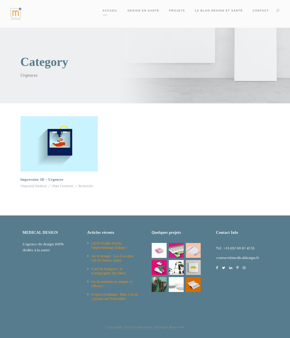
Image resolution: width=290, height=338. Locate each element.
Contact (260, 10)
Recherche (85, 186)
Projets (177, 10)
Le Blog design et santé (219, 10)
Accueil (110, 10)
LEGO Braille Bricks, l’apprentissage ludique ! (109, 245)
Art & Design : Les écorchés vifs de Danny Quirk (112, 258)
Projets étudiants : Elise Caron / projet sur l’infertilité (114, 296)
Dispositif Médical (33, 186)
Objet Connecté (62, 186)
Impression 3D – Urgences (41, 180)
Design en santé (143, 10)
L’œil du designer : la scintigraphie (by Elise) (108, 271)
